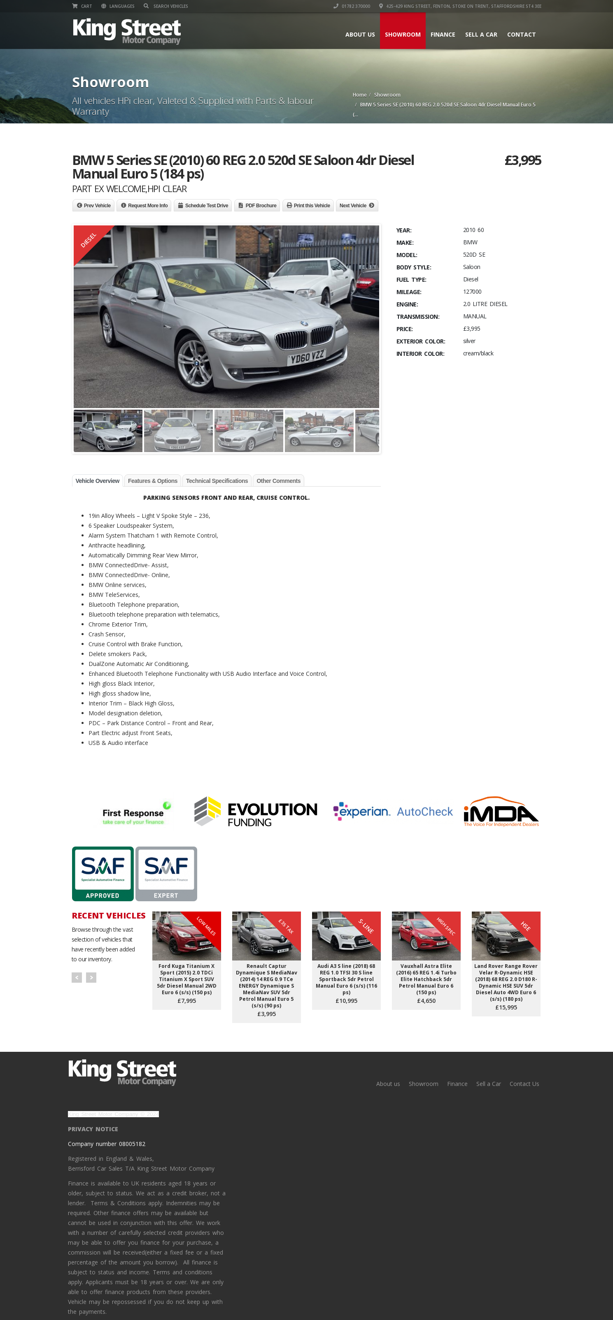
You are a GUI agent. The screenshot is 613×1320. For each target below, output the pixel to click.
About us (360, 34)
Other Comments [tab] (278, 481)
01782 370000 (351, 6)
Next (91, 977)
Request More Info (148, 206)
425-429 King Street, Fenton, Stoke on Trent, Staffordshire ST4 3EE (460, 6)
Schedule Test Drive (206, 206)
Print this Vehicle (312, 206)
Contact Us (524, 1084)
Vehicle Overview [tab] (97, 481)
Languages (118, 6)
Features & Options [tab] (152, 481)
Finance (443, 34)
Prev (77, 977)
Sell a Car (481, 34)
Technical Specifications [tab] (217, 481)
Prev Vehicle (97, 206)
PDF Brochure (261, 206)
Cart (82, 6)
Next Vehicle (353, 206)
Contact (521, 34)
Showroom (403, 34)
